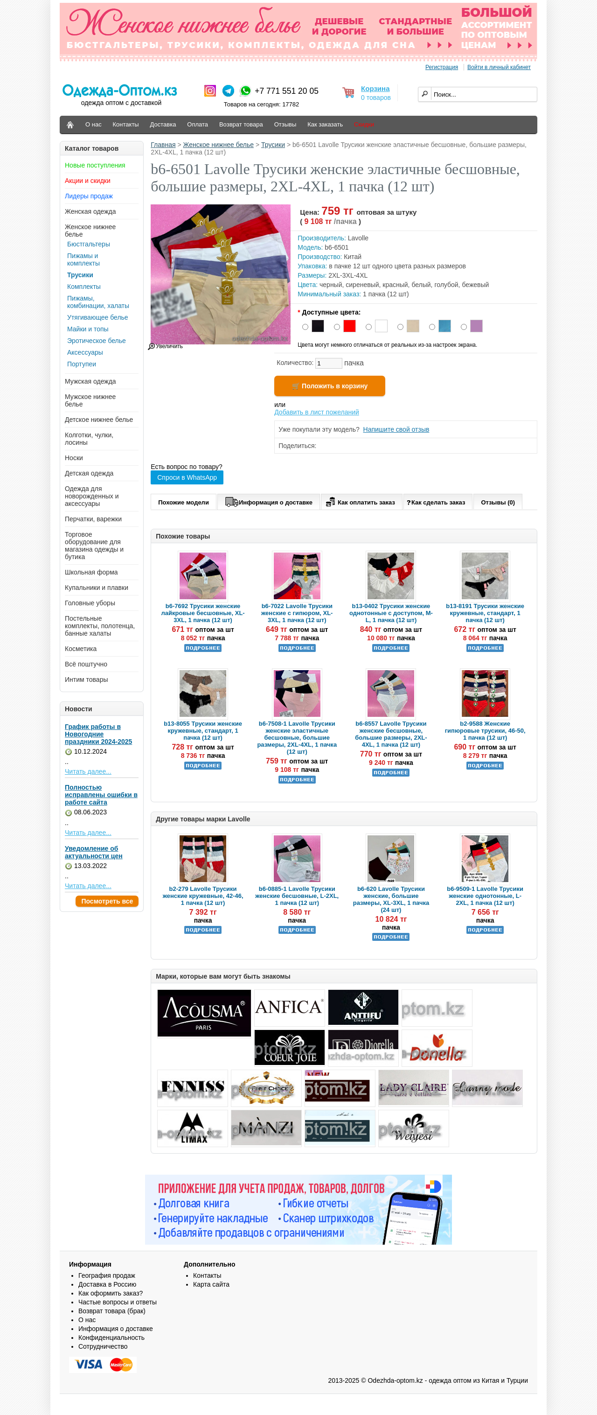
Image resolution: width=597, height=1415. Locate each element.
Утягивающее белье (97, 317)
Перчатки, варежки (93, 519)
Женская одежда (90, 211)
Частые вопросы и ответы (117, 1302)
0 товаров (376, 97)
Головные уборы (90, 603)
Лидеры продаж (89, 196)
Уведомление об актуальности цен (94, 852)
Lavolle (358, 238)
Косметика (81, 648)
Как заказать (325, 124)
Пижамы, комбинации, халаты (98, 301)
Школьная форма (91, 572)
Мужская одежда (90, 381)
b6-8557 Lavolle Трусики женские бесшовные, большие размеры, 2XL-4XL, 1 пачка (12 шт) (391, 734)
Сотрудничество (102, 1346)
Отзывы (285, 124)
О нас (93, 124)
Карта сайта (211, 1284)
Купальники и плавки (96, 587)
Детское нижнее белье (99, 419)
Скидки (364, 124)
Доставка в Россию (107, 1284)
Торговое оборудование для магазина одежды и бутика (94, 545)
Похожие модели (183, 502)
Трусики (80, 275)
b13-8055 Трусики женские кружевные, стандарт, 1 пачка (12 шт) (203, 730)
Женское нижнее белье (218, 144)
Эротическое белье (96, 340)
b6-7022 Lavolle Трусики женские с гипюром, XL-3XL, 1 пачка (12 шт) (297, 612)
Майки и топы (88, 329)
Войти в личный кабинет (499, 67)
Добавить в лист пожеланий (316, 412)
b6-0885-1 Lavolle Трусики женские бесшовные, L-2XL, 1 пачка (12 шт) (297, 895)
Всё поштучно (86, 664)
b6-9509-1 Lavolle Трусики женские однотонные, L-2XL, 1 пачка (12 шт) (485, 895)
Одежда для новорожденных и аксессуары (92, 496)
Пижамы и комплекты (83, 259)
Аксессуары (85, 352)
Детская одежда (89, 473)
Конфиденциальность (111, 1337)
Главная (163, 144)
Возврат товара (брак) (112, 1311)
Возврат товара (241, 124)
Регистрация (441, 67)
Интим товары (86, 679)
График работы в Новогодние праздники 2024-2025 (98, 734)
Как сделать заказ (435, 502)
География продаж (106, 1275)
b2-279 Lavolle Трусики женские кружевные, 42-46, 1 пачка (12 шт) (203, 895)
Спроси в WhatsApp (187, 477)
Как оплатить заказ (359, 501)
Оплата (197, 124)
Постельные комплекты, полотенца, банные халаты (100, 626)
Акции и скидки (88, 180)
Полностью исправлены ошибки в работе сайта (101, 795)
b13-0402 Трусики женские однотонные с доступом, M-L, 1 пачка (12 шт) (391, 612)
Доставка (163, 124)
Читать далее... (88, 771)
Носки (74, 458)
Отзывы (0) (498, 502)
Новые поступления (95, 165)
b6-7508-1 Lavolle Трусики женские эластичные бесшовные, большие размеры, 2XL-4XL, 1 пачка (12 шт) (297, 737)
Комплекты (84, 286)
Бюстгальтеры (88, 244)
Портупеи (81, 364)
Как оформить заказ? (110, 1293)
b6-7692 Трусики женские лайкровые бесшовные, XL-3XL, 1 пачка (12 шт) (202, 612)
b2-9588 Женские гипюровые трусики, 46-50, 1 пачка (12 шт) (485, 730)
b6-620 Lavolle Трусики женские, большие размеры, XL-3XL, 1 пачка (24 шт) (391, 899)
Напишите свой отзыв (396, 429)
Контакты (126, 124)
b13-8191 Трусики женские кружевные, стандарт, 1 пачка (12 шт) (485, 612)
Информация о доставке (268, 501)
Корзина (375, 88)
